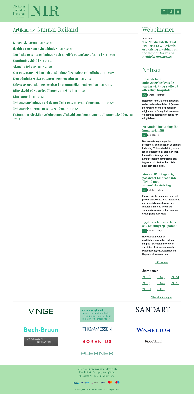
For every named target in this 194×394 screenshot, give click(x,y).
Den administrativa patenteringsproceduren (45, 78)
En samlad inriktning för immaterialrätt (160, 128)
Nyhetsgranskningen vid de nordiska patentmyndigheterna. (56, 102)
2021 (175, 282)
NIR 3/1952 (79, 90)
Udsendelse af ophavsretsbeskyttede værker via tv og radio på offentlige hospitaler (160, 84)
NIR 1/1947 (108, 102)
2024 (175, 276)
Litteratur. (20, 96)
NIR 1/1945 (72, 108)
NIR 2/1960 (46, 60)
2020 (146, 288)
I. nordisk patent (25, 42)
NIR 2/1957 (108, 72)
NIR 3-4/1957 (45, 66)
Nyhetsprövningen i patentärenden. (39, 108)
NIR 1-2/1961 (109, 54)
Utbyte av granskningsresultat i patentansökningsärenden (56, 84)
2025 (160, 276)
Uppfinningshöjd (25, 60)
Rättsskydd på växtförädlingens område (42, 90)
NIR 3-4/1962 (46, 42)
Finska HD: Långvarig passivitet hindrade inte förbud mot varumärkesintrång (159, 179)
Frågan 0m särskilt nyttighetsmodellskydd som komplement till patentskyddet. (71, 114)
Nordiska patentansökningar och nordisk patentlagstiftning (56, 54)
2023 (146, 282)
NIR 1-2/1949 (38, 96)
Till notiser (161, 262)
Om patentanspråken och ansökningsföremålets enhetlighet (57, 72)
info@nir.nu (85, 375)
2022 (161, 282)
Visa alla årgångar (161, 297)
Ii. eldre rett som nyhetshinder (35, 48)
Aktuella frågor (24, 66)
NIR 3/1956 (106, 84)
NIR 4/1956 (86, 78)
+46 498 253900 (106, 375)
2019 (160, 288)
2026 (146, 276)
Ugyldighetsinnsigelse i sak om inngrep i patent (159, 224)
